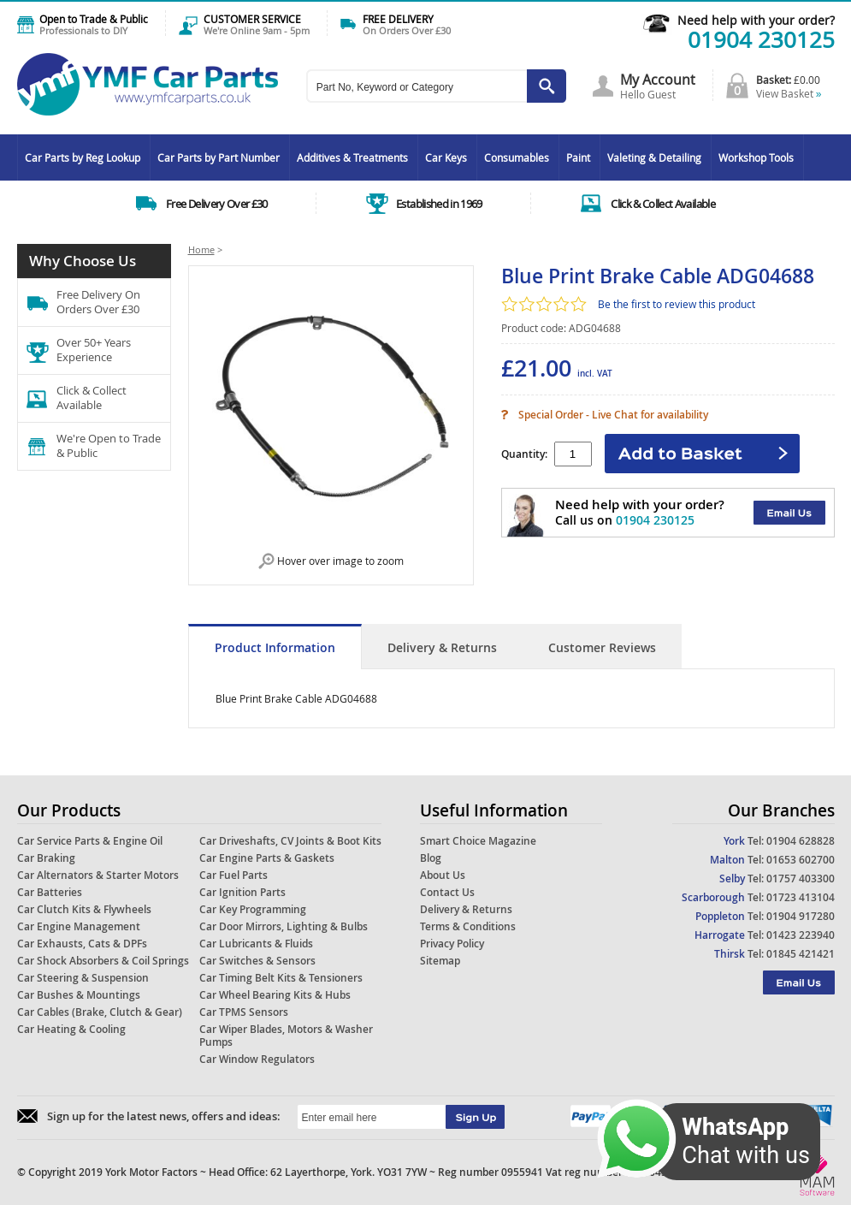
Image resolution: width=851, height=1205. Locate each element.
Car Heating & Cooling (71, 1029)
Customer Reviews (602, 647)
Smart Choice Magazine (478, 841)
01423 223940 (800, 935)
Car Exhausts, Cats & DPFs (82, 943)
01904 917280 (800, 916)
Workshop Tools (756, 157)
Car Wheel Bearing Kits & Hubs (275, 995)
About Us (442, 875)
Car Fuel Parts (233, 875)
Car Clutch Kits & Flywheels (84, 909)
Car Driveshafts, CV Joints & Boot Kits (290, 841)
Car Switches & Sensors (257, 960)
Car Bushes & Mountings (78, 995)
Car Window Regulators (257, 1059)
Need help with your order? (756, 20)
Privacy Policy (452, 943)
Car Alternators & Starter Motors (98, 875)
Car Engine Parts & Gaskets (266, 858)
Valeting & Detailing (654, 157)
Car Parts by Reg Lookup (82, 157)
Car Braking (46, 858)
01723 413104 (800, 897)
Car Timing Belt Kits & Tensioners (281, 978)
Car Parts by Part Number (218, 157)
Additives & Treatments (352, 157)
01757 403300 (800, 878)
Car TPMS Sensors (243, 1012)
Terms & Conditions (468, 926)
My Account (657, 79)
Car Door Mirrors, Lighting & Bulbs (283, 926)
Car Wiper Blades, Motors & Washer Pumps (286, 1035)
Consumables (516, 157)
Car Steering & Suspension (83, 978)
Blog (430, 858)
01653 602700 (800, 859)
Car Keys (446, 157)
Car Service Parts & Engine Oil (90, 841)
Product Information (275, 647)
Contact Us (447, 892)
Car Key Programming (252, 909)
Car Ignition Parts (242, 892)
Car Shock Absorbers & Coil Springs (103, 960)
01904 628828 (800, 841)
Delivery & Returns (442, 647)
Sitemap (440, 960)
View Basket (789, 93)
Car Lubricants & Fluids (256, 943)
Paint (578, 157)
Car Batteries (49, 892)
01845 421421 (800, 954)
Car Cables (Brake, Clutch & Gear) (99, 1012)
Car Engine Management (78, 926)
